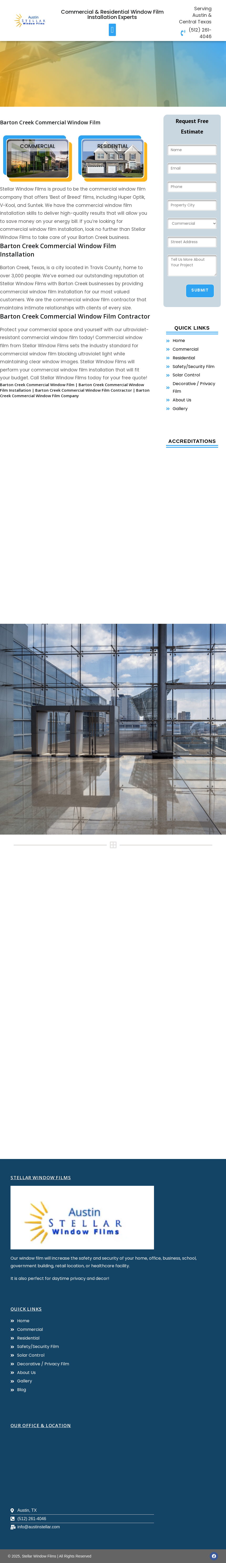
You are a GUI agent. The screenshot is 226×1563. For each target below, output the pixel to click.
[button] (112, 30)
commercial (37, 146)
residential (112, 146)
